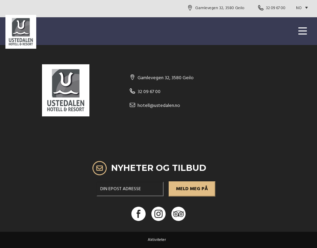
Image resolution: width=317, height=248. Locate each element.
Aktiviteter (157, 239)
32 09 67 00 (276, 8)
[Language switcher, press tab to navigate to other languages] (304, 8)
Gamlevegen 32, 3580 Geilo (220, 8)
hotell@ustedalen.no (159, 105)
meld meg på (192, 189)
